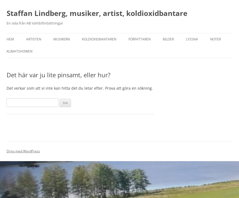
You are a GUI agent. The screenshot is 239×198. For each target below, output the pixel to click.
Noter (215, 39)
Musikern (61, 39)
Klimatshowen (19, 51)
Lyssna (192, 39)
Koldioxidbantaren (99, 39)
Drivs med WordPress (23, 151)
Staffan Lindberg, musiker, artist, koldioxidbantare (97, 13)
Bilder (168, 39)
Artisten (33, 39)
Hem (10, 39)
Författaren (139, 39)
